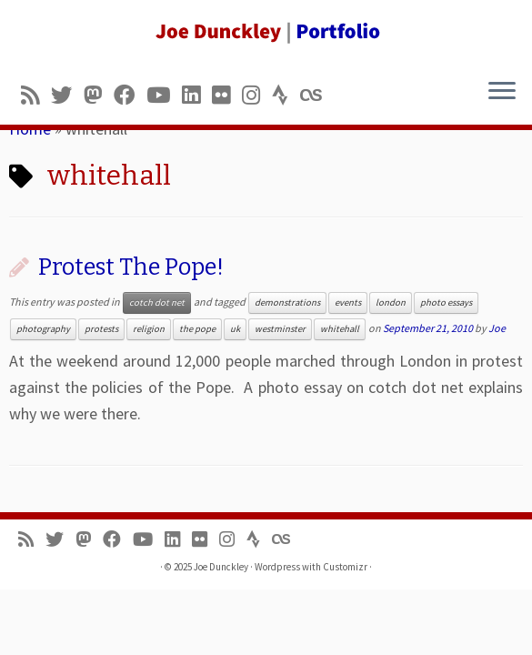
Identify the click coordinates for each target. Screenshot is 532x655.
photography (43, 329)
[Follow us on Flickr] (227, 95)
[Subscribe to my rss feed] (36, 95)
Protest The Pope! (131, 267)
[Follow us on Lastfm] (316, 95)
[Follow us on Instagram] (257, 95)
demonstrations (287, 302)
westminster (280, 329)
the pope (197, 329)
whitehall (339, 329)
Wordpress (277, 566)
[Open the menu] (502, 92)
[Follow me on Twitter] (67, 95)
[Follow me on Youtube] (164, 95)
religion (149, 329)
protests (101, 329)
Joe (497, 328)
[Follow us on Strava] (286, 95)
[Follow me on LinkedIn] (197, 95)
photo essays (446, 302)
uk (235, 329)
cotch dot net (157, 302)
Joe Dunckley (221, 566)
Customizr (345, 566)
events (348, 302)
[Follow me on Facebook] (130, 95)
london (391, 302)
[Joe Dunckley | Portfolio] (266, 32)
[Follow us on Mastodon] (99, 95)
